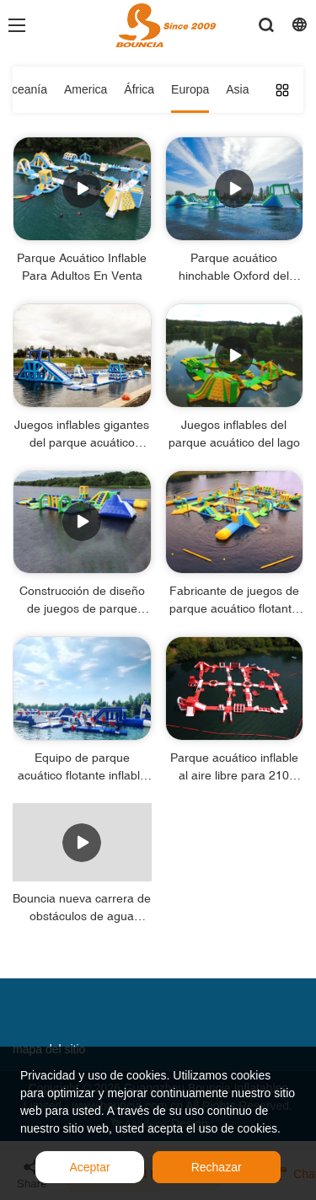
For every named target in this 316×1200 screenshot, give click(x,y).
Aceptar (89, 1167)
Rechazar (216, 1167)
